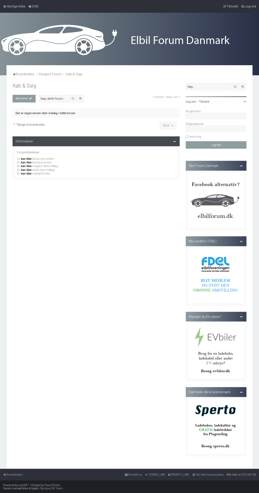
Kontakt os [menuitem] (133, 474)
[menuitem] (33, 6)
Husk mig (195, 136)
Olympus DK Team (51, 488)
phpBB (23, 485)
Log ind (191, 101)
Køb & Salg (24, 85)
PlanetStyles (52, 485)
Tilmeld (204, 101)
